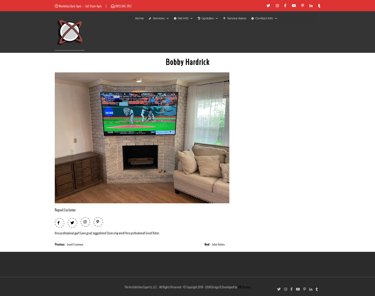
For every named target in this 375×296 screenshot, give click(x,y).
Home (139, 18)
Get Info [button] (185, 18)
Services (161, 18)
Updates (210, 18)
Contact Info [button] (266, 18)
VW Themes (244, 287)
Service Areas (236, 18)
